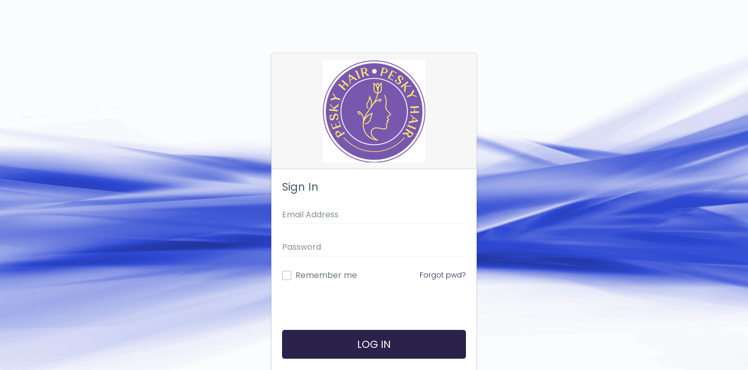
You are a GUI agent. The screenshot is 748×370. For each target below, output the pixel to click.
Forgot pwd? (443, 275)
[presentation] (372, 310)
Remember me (326, 275)
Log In (374, 344)
